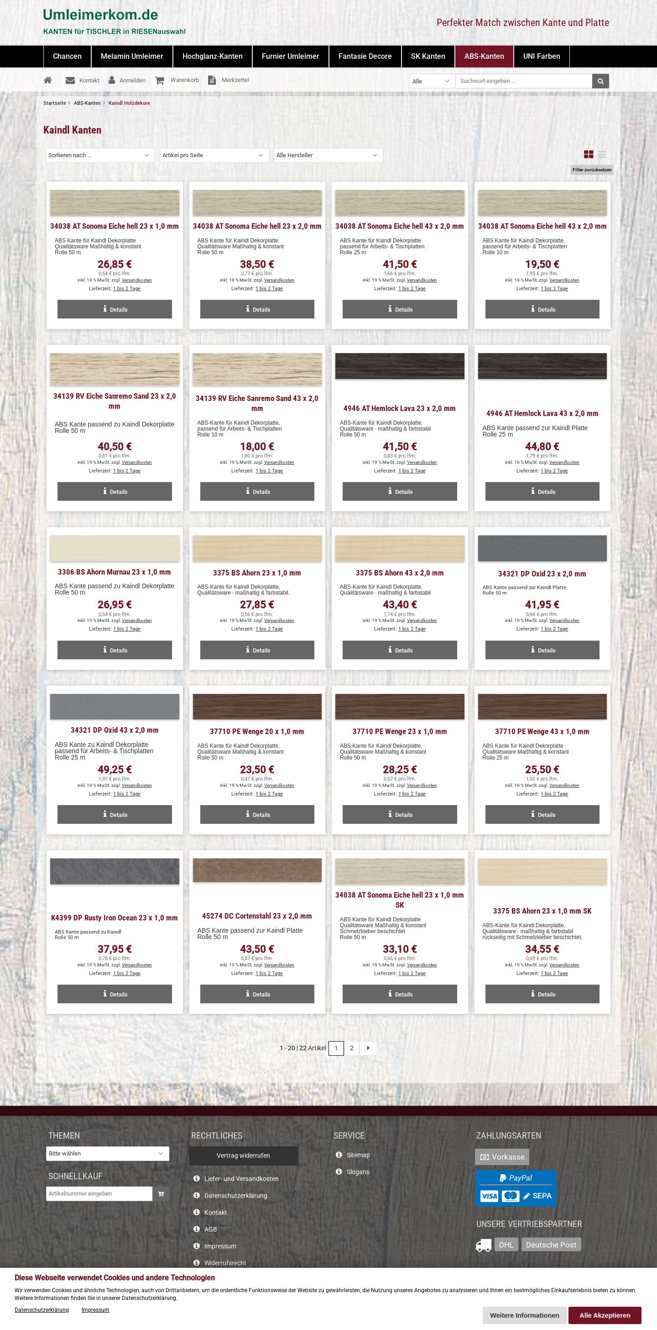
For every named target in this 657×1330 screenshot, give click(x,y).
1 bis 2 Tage (127, 289)
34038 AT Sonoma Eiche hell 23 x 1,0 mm (114, 226)
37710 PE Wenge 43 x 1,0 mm (542, 731)
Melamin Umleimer (132, 56)
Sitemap (358, 1155)
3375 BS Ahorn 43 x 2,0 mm (400, 572)
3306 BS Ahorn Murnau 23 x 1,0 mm (114, 571)
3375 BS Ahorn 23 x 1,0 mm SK (542, 910)
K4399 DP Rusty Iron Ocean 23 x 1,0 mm (114, 917)
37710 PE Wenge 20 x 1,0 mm (257, 731)
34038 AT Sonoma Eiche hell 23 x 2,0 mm (257, 226)
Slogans (358, 1172)
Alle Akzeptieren (604, 1315)
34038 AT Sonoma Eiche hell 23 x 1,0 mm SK (399, 899)
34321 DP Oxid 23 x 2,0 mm (542, 573)
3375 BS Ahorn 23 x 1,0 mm (257, 572)
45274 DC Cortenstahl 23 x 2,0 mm (257, 915)
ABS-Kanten (484, 56)
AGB (210, 1229)
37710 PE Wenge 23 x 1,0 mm (400, 731)
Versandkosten (137, 279)
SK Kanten (428, 56)
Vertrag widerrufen (243, 1156)
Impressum (220, 1246)
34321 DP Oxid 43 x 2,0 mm (115, 729)
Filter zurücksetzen (592, 169)
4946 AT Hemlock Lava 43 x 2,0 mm (542, 413)
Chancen (67, 56)
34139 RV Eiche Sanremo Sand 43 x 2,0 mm (257, 403)
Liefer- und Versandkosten (241, 1179)
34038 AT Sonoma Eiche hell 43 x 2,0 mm (399, 226)
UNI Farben (541, 56)
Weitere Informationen (524, 1315)
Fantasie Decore (365, 56)
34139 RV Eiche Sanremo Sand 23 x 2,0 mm (114, 401)
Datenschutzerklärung (235, 1196)
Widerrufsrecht (225, 1263)
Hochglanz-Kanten (212, 56)
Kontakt (215, 1213)
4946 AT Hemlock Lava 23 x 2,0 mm (400, 408)
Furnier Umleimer (290, 56)
